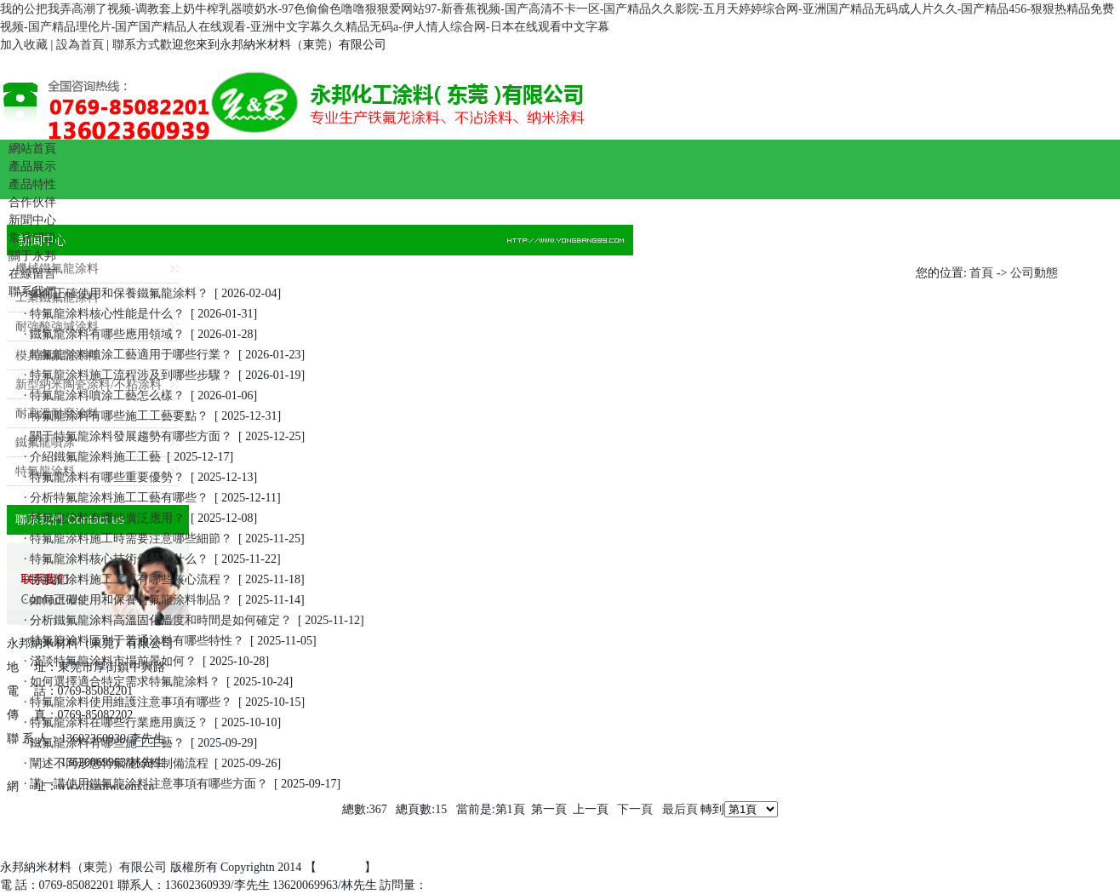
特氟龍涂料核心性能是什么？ (107, 313)
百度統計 (340, 867)
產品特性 (32, 184)
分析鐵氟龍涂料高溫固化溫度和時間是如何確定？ (161, 620)
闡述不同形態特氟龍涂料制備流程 (119, 763)
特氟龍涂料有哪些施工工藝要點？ (119, 416)
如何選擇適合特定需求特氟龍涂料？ (125, 681)
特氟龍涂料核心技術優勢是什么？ (119, 559)
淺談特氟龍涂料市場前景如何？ (113, 661)
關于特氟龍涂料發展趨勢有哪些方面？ (131, 436)
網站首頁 (32, 148)
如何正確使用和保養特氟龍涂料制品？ (131, 599)
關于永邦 (32, 255)
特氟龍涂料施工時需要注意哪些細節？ (131, 538)
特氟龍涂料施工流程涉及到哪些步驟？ (131, 375)
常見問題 (32, 238)
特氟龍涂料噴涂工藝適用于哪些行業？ (131, 354)
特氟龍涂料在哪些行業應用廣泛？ (119, 722)
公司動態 (1034, 272)
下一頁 (635, 809)
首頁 (981, 272)
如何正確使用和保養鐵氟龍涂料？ (119, 293)
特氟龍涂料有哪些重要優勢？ (107, 477)
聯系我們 (32, 291)
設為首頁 (80, 44)
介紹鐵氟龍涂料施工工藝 (95, 456)
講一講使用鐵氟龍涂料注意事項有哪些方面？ (149, 783)
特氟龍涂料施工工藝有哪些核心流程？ (131, 579)
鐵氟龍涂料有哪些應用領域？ (107, 334)
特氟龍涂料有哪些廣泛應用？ (107, 518)
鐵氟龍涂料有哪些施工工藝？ (107, 742)
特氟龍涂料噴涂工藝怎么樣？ (107, 395)
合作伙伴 (32, 202)
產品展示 (32, 166)
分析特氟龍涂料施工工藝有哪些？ (119, 497)
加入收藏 (24, 44)
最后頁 (680, 809)
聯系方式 (136, 44)
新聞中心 (32, 220)
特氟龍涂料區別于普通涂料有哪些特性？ (137, 640)
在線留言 (32, 273)
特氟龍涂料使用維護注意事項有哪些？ (131, 702)
